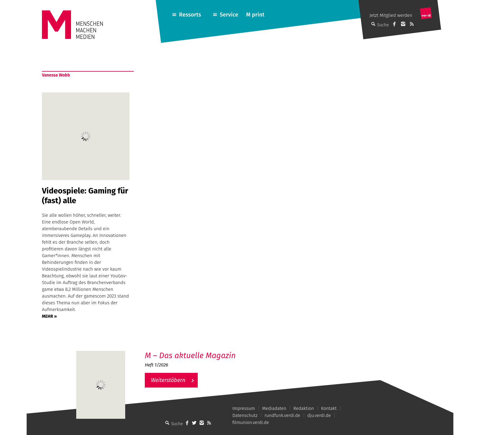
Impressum (243, 408)
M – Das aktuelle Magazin (190, 355)
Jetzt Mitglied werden (390, 15)
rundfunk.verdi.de (282, 415)
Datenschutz (244, 415)
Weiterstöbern (168, 380)
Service (229, 14)
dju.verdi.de (319, 415)
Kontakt (329, 408)
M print (255, 14)
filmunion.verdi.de (250, 422)
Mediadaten (274, 408)
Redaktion (303, 408)
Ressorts (190, 14)
